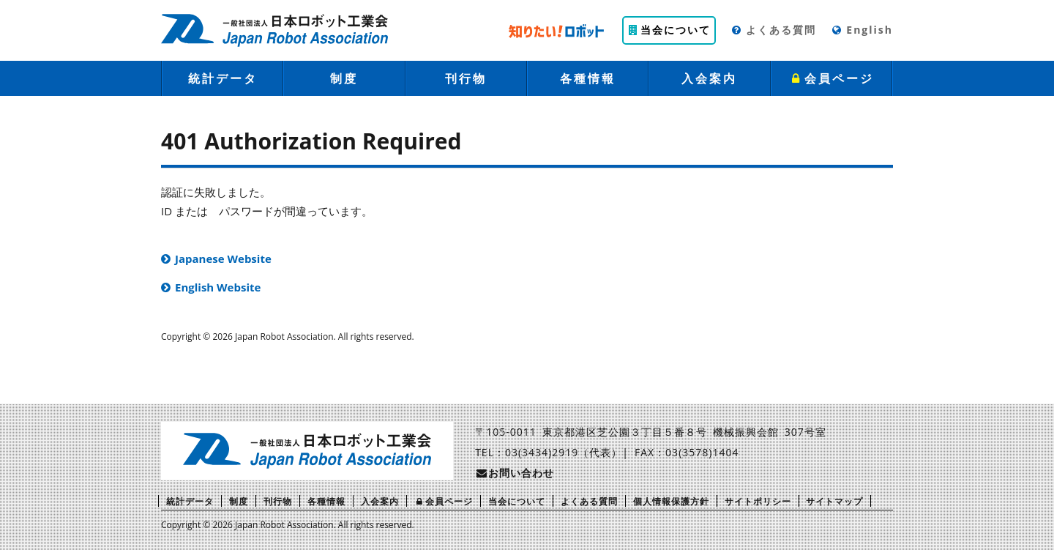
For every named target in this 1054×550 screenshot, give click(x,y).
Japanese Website (223, 258)
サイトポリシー (758, 501)
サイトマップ (834, 501)
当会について (669, 30)
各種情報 (588, 78)
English (862, 30)
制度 (344, 78)
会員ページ (831, 78)
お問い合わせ (514, 473)
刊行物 (466, 78)
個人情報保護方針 (671, 501)
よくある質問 (773, 30)
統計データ (223, 78)
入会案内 (709, 78)
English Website (218, 287)
